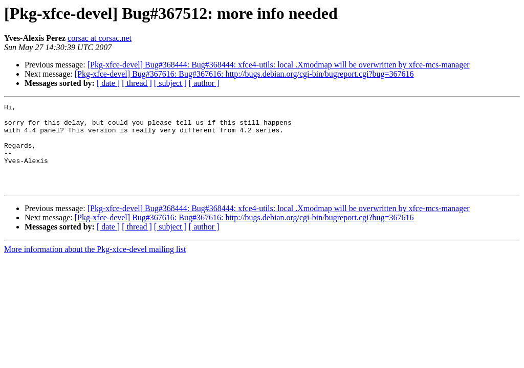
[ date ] (108, 83)
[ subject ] (170, 83)
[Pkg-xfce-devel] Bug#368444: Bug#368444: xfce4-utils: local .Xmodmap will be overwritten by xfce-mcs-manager (279, 64)
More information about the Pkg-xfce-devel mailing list (95, 266)
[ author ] (204, 83)
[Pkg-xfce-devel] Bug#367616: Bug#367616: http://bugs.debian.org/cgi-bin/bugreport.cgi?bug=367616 (244, 74)
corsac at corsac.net (100, 38)
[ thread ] (137, 83)
